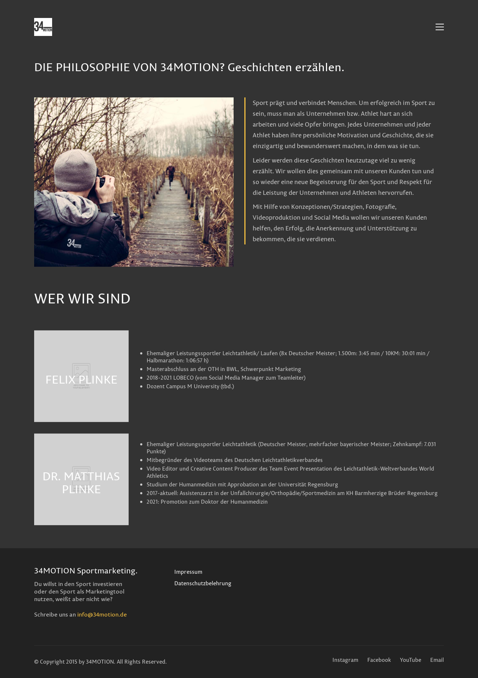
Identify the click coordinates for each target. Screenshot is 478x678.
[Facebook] (379, 660)
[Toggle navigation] (440, 27)
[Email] (437, 660)
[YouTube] (410, 660)
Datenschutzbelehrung (202, 583)
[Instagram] (345, 660)
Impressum (188, 572)
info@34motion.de (102, 614)
